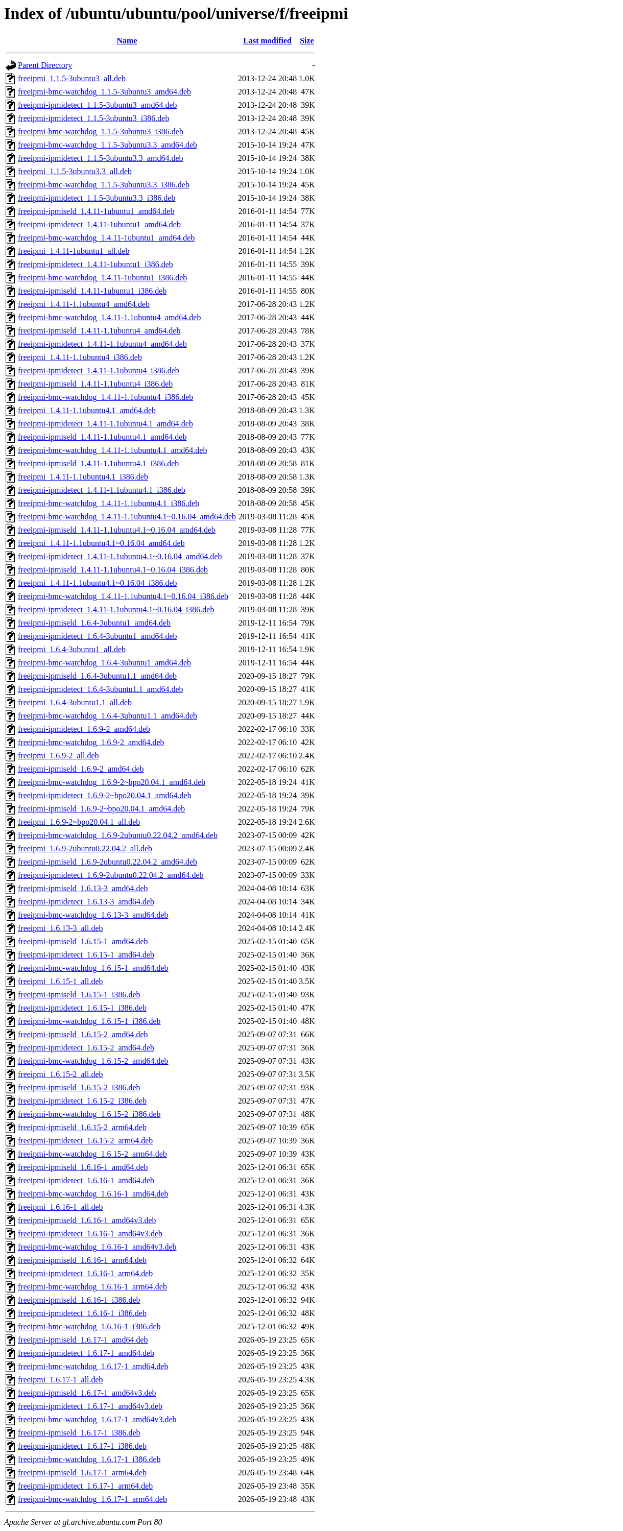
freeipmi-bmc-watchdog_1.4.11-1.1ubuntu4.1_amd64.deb (112, 450)
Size (307, 40)
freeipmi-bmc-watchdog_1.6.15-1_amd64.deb (93, 968)
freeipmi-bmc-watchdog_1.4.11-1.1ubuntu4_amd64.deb (109, 317)
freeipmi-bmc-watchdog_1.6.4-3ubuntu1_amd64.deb (104, 662)
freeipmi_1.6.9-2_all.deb (58, 755)
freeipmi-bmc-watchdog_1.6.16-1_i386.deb (89, 1326)
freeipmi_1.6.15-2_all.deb (60, 1074)
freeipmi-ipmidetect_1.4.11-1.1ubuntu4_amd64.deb (102, 344)
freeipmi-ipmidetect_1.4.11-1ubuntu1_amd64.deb (99, 224)
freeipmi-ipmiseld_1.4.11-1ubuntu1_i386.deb (92, 290)
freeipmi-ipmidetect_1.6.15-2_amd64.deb (86, 1047)
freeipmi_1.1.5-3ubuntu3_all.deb (72, 78)
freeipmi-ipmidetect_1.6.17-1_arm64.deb (85, 1485)
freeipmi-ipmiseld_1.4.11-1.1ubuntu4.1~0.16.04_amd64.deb (116, 529)
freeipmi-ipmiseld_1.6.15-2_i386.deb (79, 1087)
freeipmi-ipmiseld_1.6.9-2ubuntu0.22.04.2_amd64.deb (107, 861)
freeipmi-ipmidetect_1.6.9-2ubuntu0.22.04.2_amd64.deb (110, 875)
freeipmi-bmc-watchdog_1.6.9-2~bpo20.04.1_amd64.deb (111, 782)
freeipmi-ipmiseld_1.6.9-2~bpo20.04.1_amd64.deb (101, 808)
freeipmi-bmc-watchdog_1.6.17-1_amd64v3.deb (97, 1419)
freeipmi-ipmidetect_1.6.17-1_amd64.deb (86, 1353)
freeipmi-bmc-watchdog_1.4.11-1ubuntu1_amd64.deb (106, 237)
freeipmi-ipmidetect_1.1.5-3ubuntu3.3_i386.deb (96, 198)
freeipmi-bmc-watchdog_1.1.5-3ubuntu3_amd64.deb (104, 91)
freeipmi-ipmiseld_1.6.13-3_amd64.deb (83, 888)
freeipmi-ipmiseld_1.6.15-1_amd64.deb (83, 941)
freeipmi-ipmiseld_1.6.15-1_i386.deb (79, 994)
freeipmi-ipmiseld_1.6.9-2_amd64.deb (81, 768)
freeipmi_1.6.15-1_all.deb (60, 981)
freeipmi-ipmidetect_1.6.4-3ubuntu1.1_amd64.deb (100, 689)
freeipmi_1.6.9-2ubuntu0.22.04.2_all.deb (85, 848)
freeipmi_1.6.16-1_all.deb (60, 1207)
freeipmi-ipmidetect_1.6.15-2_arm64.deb (85, 1140)
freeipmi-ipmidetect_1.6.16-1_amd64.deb (86, 1180)
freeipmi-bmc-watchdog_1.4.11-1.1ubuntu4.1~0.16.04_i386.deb (123, 596)
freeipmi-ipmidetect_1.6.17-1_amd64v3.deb (90, 1406)
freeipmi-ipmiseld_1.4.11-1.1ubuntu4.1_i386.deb (98, 463)
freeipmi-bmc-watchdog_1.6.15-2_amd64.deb (93, 1061)
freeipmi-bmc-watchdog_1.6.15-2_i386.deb (89, 1114)
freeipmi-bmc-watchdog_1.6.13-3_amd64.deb (93, 915)
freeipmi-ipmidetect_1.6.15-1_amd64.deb (86, 954)
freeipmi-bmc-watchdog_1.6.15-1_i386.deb (89, 1021)
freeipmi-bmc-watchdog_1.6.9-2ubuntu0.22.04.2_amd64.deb (118, 835)
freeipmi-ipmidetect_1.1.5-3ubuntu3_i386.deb (93, 118)
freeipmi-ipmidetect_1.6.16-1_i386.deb (82, 1313)
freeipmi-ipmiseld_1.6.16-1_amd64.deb (83, 1167)
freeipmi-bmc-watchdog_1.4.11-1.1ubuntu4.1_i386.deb (108, 503)
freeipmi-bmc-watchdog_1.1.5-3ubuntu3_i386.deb (100, 131)
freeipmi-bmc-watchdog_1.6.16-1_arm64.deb (92, 1286)
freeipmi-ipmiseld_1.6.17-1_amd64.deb (83, 1339)
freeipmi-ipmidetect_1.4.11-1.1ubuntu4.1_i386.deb (101, 490)
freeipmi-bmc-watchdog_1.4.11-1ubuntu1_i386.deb (102, 277)
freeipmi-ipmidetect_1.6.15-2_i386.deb (82, 1100)
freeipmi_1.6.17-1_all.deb (60, 1379)
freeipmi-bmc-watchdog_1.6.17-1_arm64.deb (92, 1499)
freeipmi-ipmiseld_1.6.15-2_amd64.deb (83, 1034)
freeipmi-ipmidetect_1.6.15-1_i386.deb (82, 1007)
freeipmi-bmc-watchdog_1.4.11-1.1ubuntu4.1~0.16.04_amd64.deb (127, 516)
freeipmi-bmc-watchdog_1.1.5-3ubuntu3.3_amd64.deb (107, 144)
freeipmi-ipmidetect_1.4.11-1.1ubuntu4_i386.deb (98, 370)
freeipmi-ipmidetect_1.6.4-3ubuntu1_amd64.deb (97, 636)
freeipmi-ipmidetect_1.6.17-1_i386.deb (82, 1446)
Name (127, 40)
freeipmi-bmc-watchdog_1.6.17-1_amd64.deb (93, 1366)
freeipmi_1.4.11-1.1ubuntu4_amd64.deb (84, 304)
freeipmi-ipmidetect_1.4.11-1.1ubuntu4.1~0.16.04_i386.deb (116, 609)
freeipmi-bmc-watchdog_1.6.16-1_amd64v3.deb (97, 1246)
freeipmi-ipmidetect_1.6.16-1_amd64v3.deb (90, 1233)
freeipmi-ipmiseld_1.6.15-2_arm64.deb (82, 1127)
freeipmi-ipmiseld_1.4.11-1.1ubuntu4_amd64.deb (99, 330)
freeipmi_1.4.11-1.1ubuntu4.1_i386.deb (83, 476)
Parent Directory (45, 65)
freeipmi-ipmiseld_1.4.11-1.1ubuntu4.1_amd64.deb (102, 437)
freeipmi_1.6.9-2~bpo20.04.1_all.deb (79, 822)
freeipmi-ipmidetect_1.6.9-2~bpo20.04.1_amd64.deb (104, 795)
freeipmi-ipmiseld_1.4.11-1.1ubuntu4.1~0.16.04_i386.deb (113, 569)
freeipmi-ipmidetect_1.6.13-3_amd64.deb (86, 901)
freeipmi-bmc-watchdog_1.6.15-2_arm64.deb (92, 1154)
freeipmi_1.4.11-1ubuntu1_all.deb (73, 251)
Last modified (267, 40)
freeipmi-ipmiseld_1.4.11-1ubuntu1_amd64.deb (96, 211)
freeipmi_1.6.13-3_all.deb (60, 928)
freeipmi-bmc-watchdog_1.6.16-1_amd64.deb (93, 1193)
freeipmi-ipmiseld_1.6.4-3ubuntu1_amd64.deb (94, 622)
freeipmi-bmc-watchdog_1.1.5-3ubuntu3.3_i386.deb (103, 184)
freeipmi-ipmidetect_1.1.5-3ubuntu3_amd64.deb (97, 105)
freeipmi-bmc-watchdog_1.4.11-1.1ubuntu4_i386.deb (105, 397)
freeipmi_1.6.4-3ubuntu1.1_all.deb (75, 702)
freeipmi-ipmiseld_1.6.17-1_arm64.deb (82, 1472)
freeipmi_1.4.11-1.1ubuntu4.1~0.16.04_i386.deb (97, 583)
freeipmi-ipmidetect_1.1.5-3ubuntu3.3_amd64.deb (100, 158)
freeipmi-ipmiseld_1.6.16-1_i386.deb (79, 1300)
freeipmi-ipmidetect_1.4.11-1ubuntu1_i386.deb (95, 264)
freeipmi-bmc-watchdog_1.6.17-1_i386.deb (89, 1459)
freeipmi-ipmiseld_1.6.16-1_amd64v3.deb (87, 1220)
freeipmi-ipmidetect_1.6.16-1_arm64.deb (85, 1273)
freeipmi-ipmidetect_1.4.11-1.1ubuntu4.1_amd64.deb (105, 423)
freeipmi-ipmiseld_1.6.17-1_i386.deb (79, 1432)
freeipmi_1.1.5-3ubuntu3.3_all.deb (75, 171)
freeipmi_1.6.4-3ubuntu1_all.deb (72, 649)
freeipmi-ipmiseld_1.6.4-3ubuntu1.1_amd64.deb (97, 676)
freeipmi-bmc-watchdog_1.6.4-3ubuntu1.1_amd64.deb (107, 715)
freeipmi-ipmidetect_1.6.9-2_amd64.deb (84, 729)
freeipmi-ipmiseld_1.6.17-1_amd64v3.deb (87, 1393)
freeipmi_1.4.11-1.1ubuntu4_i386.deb (80, 357)
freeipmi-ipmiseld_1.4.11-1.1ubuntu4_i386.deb (95, 383)
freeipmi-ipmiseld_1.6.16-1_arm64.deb (82, 1260)
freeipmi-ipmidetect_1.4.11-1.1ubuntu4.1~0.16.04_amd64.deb (120, 556)
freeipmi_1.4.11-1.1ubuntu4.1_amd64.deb (87, 410)
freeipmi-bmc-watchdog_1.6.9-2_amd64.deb (91, 742)
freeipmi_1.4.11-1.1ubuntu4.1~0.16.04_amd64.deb (101, 543)
